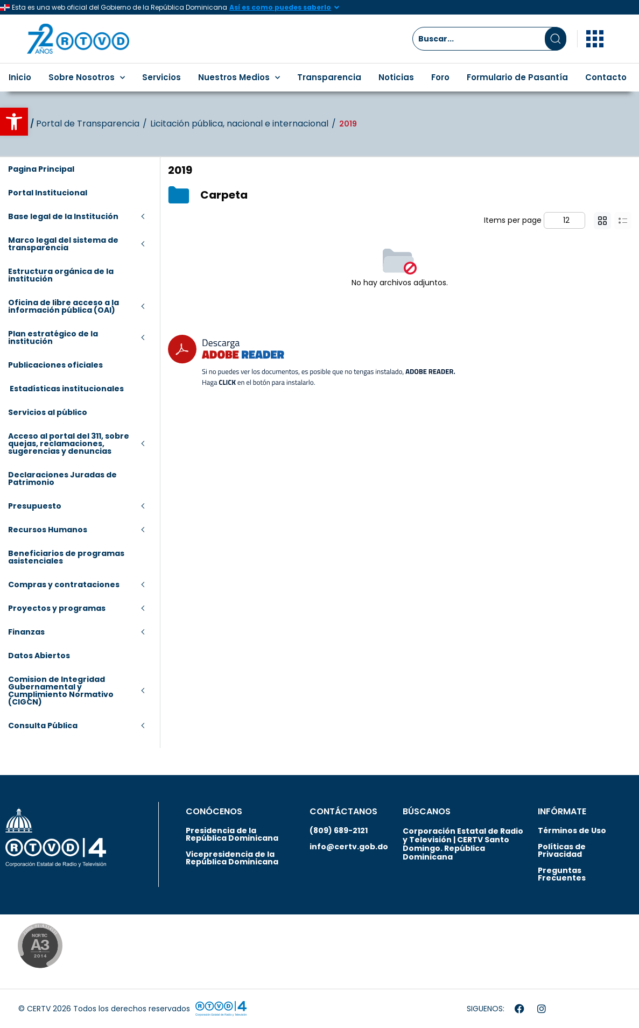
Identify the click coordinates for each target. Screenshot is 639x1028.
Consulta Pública (43, 725)
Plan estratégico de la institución (53, 337)
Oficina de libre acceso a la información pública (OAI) (63, 306)
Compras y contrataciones (64, 584)
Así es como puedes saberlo (280, 7)
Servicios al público (47, 412)
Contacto (606, 77)
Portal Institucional (47, 192)
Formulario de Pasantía (517, 77)
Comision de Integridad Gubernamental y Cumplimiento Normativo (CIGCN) (61, 690)
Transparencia (329, 77)
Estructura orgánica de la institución (61, 275)
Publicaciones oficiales (55, 365)
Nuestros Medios (239, 77)
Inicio (20, 77)
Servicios (161, 77)
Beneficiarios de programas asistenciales (66, 557)
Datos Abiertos (39, 655)
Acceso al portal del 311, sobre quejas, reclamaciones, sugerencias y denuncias (68, 443)
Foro (440, 77)
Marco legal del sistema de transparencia (63, 244)
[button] (14, 122)
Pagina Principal (41, 169)
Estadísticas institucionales (66, 388)
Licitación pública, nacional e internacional (239, 123)
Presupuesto (34, 506)
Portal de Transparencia (87, 123)
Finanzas (26, 631)
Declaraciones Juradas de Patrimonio (62, 478)
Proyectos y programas (57, 608)
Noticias (396, 77)
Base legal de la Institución (63, 216)
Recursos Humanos (47, 529)
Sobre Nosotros (86, 77)
